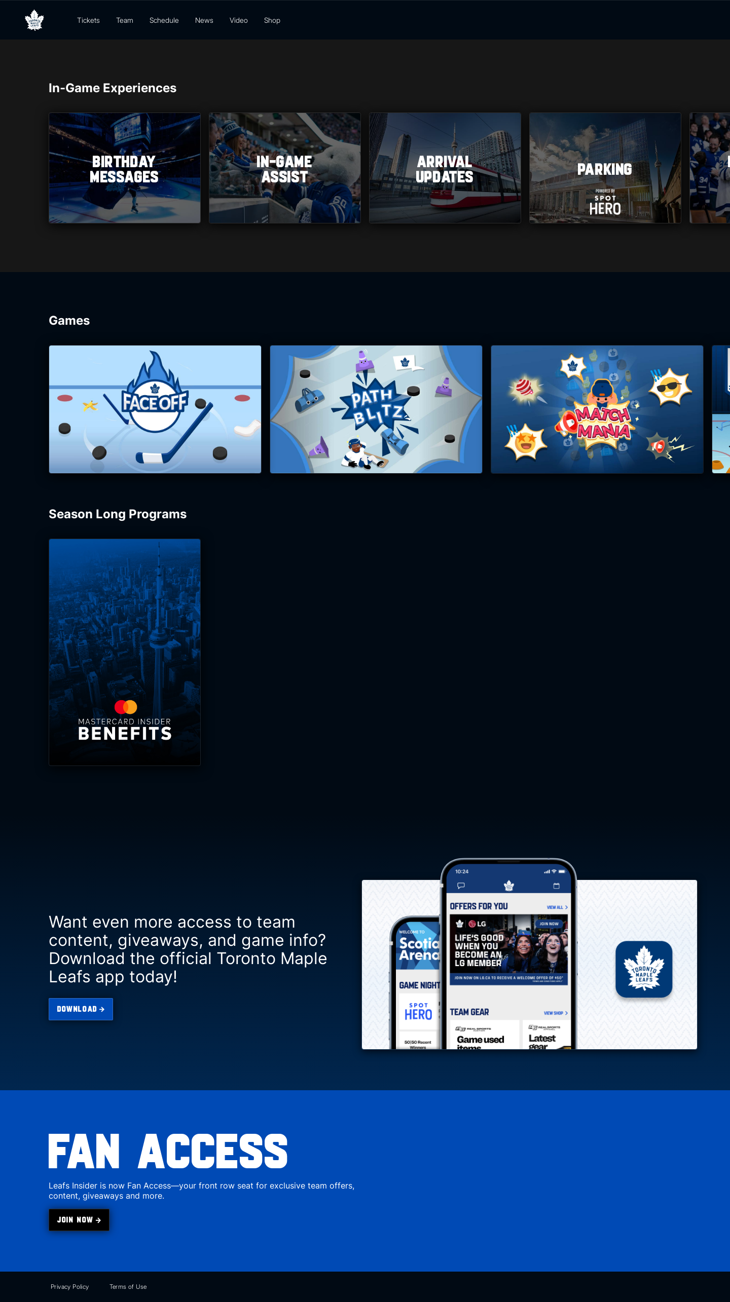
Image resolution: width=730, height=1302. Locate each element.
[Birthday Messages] (125, 167)
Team (124, 20)
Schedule (164, 20)
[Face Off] (155, 409)
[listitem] (125, 167)
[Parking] (605, 167)
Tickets (88, 20)
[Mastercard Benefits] (125, 652)
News (204, 20)
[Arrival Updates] (445, 167)
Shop (272, 20)
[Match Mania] (597, 409)
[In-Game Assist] (285, 167)
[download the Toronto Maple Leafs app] (81, 1009)
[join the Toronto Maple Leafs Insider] (79, 1220)
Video (239, 20)
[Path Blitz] (376, 409)
